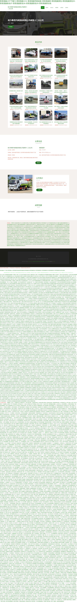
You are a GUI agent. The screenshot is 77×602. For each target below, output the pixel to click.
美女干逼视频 (52, 441)
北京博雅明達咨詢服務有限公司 (38, 227)
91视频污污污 (6, 361)
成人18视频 (72, 364)
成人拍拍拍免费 (51, 309)
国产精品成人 (7, 497)
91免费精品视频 (69, 569)
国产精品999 (63, 465)
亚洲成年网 (47, 452)
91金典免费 (45, 346)
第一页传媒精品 (66, 596)
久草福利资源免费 (51, 574)
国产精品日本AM (5, 580)
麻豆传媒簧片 (50, 593)
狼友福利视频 (56, 593)
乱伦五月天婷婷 (52, 355)
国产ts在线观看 (30, 360)
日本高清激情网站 (50, 503)
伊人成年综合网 (44, 476)
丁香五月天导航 (34, 486)
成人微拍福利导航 (12, 384)
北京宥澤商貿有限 (39, 239)
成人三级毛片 (58, 410)
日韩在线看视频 (4, 566)
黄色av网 (46, 334)
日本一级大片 (2, 274)
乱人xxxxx (7, 363)
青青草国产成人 (11, 291)
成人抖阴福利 (70, 544)
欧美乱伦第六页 (15, 492)
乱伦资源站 (74, 444)
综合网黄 (32, 340)
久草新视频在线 (50, 333)
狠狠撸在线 (38, 411)
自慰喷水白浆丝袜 (27, 438)
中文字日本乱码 (15, 531)
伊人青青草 (71, 411)
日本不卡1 (60, 510)
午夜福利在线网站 (48, 313)
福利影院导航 (31, 462)
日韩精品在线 (9, 438)
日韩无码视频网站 (5, 343)
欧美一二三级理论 (47, 489)
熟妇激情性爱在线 (34, 577)
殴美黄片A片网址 (6, 489)
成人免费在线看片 (46, 599)
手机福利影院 (23, 592)
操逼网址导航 (11, 560)
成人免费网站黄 (52, 527)
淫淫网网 (34, 315)
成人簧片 (45, 437)
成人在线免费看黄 (40, 348)
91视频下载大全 (58, 456)
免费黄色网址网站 (30, 525)
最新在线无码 (57, 587)
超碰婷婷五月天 (49, 482)
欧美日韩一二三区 (16, 498)
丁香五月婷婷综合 (19, 497)
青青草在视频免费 (3, 506)
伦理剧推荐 (24, 351)
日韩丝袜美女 (68, 483)
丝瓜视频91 (12, 429)
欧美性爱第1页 (3, 559)
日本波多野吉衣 (51, 334)
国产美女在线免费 (34, 357)
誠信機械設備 (30, 233)
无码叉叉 (18, 494)
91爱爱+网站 (4, 525)
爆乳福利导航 (44, 595)
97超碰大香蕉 (18, 280)
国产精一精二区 (35, 321)
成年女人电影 (61, 592)
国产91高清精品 (27, 282)
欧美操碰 (71, 366)
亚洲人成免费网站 (21, 277)
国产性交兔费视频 (50, 440)
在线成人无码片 (27, 486)
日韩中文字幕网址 (11, 495)
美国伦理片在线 (42, 551)
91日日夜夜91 (59, 286)
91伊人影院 (27, 512)
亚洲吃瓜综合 (51, 486)
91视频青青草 (14, 533)
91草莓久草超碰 (7, 292)
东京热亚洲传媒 (28, 566)
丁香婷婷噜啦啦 (71, 464)
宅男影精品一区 (29, 548)
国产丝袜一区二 (52, 548)
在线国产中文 (28, 598)
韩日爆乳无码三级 (54, 298)
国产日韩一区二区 (39, 301)
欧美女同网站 (63, 450)
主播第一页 (56, 319)
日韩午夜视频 (48, 507)
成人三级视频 (9, 521)
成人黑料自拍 (46, 342)
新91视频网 (7, 300)
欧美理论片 (10, 468)
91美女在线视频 (58, 297)
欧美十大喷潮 (61, 547)
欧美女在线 (12, 578)
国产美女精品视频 (40, 422)
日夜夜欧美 (56, 315)
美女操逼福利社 (58, 485)
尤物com (11, 574)
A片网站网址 (72, 363)
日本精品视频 (46, 556)
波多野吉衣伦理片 (48, 504)
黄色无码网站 (71, 545)
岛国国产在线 (17, 366)
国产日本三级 (8, 512)
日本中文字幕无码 (66, 322)
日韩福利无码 (34, 367)
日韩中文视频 (27, 571)
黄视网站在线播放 (68, 316)
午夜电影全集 (2, 303)
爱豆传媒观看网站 (43, 289)
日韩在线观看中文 (46, 501)
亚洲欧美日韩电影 (38, 485)
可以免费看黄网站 (37, 522)
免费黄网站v (5, 553)
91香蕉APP (14, 274)
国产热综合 (43, 316)
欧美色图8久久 (15, 506)
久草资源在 (57, 340)
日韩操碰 (20, 506)
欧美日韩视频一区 (44, 428)
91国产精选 (37, 587)
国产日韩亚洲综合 (26, 364)
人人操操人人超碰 (30, 459)
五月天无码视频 (30, 440)
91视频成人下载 (14, 334)
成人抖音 (67, 378)
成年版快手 (30, 367)
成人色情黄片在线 (30, 316)
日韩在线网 (50, 325)
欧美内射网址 (60, 322)
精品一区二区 (47, 535)
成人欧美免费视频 (9, 601)
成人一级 (64, 518)
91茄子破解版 (7, 519)
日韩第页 (46, 516)
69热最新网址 (41, 361)
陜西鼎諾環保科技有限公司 (35, 230)
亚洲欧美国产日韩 (19, 384)
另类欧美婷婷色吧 (57, 550)
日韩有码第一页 (57, 559)
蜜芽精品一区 (67, 477)
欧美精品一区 (18, 562)
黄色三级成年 (21, 330)
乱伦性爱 (63, 501)
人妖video (24, 563)
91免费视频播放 (30, 465)
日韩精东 (14, 438)
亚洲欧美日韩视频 (9, 551)
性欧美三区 (37, 565)
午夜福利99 (49, 595)
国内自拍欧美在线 (33, 506)
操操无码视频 (46, 348)
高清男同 (71, 384)
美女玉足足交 (32, 575)
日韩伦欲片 (45, 419)
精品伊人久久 (11, 450)
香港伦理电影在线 (49, 288)
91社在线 (17, 416)
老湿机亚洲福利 (57, 494)
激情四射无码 (51, 492)
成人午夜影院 (17, 450)
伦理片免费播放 (6, 422)
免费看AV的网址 (73, 477)
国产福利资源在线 (5, 414)
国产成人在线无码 (38, 369)
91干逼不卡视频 (16, 583)
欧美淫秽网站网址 (49, 577)
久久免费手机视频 (8, 277)
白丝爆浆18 (24, 440)
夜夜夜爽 (58, 563)
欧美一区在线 (60, 306)
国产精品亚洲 (16, 330)
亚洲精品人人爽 (38, 544)
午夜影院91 (14, 459)
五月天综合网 (48, 538)
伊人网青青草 (60, 313)
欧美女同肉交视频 (65, 461)
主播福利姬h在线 (28, 321)
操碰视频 (65, 306)
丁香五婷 (14, 577)
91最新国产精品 (12, 313)
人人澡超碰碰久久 (56, 443)
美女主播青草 (44, 306)
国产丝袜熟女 (4, 572)
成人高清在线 (50, 513)
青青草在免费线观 (65, 422)
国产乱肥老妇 (49, 352)
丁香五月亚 (46, 446)
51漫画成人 (44, 321)
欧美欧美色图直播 (47, 506)
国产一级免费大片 (8, 315)
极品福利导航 (18, 373)
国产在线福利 (63, 375)
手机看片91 (7, 581)
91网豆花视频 (22, 304)
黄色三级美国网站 (51, 495)
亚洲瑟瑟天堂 (51, 456)
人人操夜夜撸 (7, 535)
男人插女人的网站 (6, 542)
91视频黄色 (25, 492)
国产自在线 (74, 331)
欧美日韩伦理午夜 (26, 378)
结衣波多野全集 (49, 589)
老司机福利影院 (70, 474)
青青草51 (64, 358)
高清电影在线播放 (32, 556)
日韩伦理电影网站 (71, 473)
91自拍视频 (41, 491)
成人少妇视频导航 (61, 307)
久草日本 (13, 449)
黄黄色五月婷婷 (58, 420)
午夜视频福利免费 (8, 381)
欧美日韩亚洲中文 (39, 584)
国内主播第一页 (37, 328)
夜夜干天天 (32, 587)
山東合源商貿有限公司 (27, 227)
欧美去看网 (9, 572)
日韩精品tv (17, 464)
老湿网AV (4, 571)
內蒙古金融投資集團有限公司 (63, 223)
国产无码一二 (18, 333)
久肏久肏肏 (47, 385)
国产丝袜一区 (17, 295)
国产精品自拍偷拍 (69, 342)
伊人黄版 (31, 583)
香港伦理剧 (56, 309)
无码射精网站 (26, 307)
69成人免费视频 (9, 590)
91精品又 (53, 372)
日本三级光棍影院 (24, 289)
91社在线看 (22, 358)
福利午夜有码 (9, 531)
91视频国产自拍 (38, 304)
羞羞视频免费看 (68, 501)
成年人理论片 (44, 513)
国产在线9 (67, 301)
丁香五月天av (24, 372)
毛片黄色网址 (56, 513)
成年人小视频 (72, 468)
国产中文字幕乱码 (16, 405)
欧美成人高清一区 (9, 465)
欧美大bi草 (39, 497)
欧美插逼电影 (43, 507)
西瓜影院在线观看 (64, 294)
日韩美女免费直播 (66, 363)
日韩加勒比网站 (71, 492)
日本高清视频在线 (48, 563)
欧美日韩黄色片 (28, 358)
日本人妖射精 (56, 327)
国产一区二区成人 (44, 495)
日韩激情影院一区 (66, 446)
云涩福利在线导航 (38, 313)
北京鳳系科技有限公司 (29, 226)
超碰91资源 (32, 324)
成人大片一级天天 (56, 360)
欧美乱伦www (22, 548)
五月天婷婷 (39, 381)
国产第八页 (45, 426)
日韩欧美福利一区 (45, 425)
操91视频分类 (58, 528)
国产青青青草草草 (68, 504)
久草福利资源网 (74, 313)
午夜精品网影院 (56, 316)
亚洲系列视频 (40, 410)
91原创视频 (26, 369)
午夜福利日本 (66, 513)
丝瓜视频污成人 (52, 373)
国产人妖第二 (62, 312)
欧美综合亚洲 (28, 533)
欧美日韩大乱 (7, 410)
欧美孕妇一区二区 (22, 522)
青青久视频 (44, 333)
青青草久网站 (70, 486)
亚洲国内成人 (43, 589)
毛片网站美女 (3, 376)
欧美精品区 (9, 504)
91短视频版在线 (65, 464)
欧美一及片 (66, 369)
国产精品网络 (3, 375)
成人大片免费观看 (43, 553)
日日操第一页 (17, 304)
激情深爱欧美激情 (56, 333)
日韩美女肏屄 (12, 414)
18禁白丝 (30, 482)
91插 (1, 360)
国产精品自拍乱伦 (3, 491)
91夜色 (60, 593)
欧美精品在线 (30, 444)
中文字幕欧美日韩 (63, 516)
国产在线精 (18, 568)
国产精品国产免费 (52, 536)
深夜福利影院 (28, 516)
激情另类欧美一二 (56, 351)
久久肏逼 (60, 541)
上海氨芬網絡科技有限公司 (59, 226)
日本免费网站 (50, 569)
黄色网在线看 (6, 509)
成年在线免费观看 (16, 465)
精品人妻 (16, 479)
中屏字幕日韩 (58, 464)
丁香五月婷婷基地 (36, 515)
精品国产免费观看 (6, 324)
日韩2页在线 (32, 507)
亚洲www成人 (11, 575)
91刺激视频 (2, 378)
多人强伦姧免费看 (65, 593)
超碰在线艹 (43, 318)
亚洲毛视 (43, 417)
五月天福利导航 (63, 566)
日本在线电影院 (73, 593)
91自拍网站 (61, 453)
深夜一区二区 (30, 441)
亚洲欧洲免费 (19, 556)
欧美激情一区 (51, 485)
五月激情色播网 (69, 455)
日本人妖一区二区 (35, 547)
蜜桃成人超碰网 (25, 385)
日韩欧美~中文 (54, 599)
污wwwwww (70, 458)
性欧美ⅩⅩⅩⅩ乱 (23, 283)
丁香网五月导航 (63, 572)
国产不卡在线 (6, 289)
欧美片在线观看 (50, 500)
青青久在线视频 (24, 456)
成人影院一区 (52, 578)
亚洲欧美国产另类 (56, 382)
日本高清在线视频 (24, 413)
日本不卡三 (7, 413)
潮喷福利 (39, 467)
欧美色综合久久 (65, 410)
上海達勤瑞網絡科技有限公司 (38, 238)
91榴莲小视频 (5, 301)
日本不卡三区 (67, 453)
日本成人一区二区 (45, 560)
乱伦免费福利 (21, 447)
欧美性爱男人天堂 (27, 425)
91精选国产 (11, 330)
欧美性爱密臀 (61, 354)
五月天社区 (70, 578)
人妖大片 (75, 369)
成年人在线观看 (20, 557)
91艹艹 (26, 298)
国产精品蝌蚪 (36, 521)
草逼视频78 (70, 319)
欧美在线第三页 (33, 550)
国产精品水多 (4, 372)
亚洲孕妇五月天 (24, 551)
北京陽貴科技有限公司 (29, 235)
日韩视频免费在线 (33, 488)
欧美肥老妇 (18, 357)
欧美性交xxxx (63, 443)
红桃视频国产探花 (57, 473)
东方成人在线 (2, 315)
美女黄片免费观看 (55, 367)
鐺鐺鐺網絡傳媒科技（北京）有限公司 (54, 232)
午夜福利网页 (30, 473)
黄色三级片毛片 (6, 316)
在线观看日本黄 (12, 337)
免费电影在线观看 (51, 307)
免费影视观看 (32, 304)
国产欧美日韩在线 (38, 325)
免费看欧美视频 (15, 437)
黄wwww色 (43, 288)
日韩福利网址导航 (11, 354)
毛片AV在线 (71, 560)
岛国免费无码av (67, 416)
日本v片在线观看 (6, 429)
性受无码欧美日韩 (51, 476)
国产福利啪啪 (2, 307)
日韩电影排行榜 (24, 586)
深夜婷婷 (25, 476)
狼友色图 (8, 565)
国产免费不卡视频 (47, 581)
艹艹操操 (66, 298)
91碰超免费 (32, 378)
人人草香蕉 (63, 303)
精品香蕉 (10, 309)
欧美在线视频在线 (31, 545)
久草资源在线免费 (54, 491)
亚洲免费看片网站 (32, 584)
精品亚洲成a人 (33, 363)
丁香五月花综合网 (20, 470)
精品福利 (62, 357)
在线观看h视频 (29, 276)
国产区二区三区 (56, 580)
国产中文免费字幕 (40, 447)
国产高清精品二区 (34, 279)
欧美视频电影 (41, 382)
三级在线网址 (37, 545)
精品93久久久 (50, 327)
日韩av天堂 (46, 435)
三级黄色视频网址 (25, 355)
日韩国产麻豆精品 (47, 601)
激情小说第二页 (59, 527)
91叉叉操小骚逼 (67, 364)
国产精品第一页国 (60, 330)
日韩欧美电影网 (22, 601)
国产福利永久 (42, 276)
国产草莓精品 (34, 404)
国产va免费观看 (57, 312)
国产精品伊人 (39, 550)
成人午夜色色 (60, 452)
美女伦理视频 (45, 274)
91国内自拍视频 (55, 506)
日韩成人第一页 (8, 297)
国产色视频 (62, 351)
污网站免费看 (10, 298)
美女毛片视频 (68, 426)
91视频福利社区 (65, 485)
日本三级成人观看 (71, 343)
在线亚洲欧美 (69, 535)
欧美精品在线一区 (73, 489)
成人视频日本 (12, 288)
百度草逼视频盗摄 (58, 575)
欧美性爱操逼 (30, 551)
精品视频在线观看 (23, 574)
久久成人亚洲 (11, 351)
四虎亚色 (20, 560)
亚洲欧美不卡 (22, 402)
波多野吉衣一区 (59, 554)
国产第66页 (29, 333)
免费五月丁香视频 (7, 340)
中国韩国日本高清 (37, 291)
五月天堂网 (42, 385)
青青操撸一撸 (73, 506)
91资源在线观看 (35, 554)
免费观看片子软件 (44, 477)
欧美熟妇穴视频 (62, 345)
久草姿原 (74, 504)
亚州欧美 (12, 542)
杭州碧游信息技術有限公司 (48, 241)
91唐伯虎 (36, 459)
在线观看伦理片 (48, 566)
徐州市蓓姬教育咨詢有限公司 (13, 242)
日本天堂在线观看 (52, 474)
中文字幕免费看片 (40, 489)
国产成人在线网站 (33, 295)
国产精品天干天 (23, 286)
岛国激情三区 (41, 586)
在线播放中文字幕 (3, 479)
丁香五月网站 (30, 342)
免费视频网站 (61, 366)
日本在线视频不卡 (10, 446)
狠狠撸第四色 (40, 384)
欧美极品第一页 (7, 595)
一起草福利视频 (12, 503)
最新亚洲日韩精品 (38, 319)
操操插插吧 (49, 497)
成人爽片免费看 (43, 559)
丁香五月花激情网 (71, 339)
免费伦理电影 (58, 324)
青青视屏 (69, 449)
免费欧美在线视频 (64, 519)
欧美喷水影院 (67, 300)
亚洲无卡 (1, 533)
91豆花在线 (36, 483)
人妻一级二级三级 (62, 506)
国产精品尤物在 (19, 319)
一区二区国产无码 (72, 435)
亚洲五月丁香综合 (19, 449)
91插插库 (13, 280)
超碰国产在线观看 (19, 423)
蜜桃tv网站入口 (24, 333)
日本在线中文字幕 (30, 434)
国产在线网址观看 (49, 337)
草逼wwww (5, 366)
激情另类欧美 (58, 548)
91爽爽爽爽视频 (28, 589)
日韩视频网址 (64, 574)
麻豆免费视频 (17, 586)
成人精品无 (55, 363)
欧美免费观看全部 (71, 485)
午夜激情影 (15, 500)
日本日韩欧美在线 (47, 370)
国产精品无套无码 (50, 349)
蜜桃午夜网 (53, 340)
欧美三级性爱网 (5, 545)
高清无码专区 (6, 513)
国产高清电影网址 (43, 328)
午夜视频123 (20, 342)
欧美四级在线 (48, 521)
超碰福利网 (54, 467)
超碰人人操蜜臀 (57, 455)
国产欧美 (65, 310)
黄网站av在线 (2, 382)
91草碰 (28, 309)
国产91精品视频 (26, 410)
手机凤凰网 (15, 404)
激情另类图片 (68, 303)
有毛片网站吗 (66, 407)
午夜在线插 (40, 548)
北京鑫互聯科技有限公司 (24, 242)
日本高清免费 (61, 488)
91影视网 (34, 283)
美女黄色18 (58, 343)
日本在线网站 (9, 486)
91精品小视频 (30, 385)
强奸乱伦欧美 (14, 471)
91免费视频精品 (21, 379)
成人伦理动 (27, 422)
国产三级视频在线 (14, 379)
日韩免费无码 (29, 509)
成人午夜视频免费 (56, 379)
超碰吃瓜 (22, 322)
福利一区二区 (62, 580)
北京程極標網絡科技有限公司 (41, 232)
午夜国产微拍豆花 (40, 519)
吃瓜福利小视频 (43, 303)
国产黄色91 (67, 497)
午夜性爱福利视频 (51, 462)
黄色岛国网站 (17, 291)
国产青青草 (52, 572)
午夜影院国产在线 (36, 360)
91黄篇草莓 (55, 504)
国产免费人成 (73, 491)
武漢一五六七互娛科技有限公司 (62, 235)
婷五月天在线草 (71, 516)
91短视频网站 (33, 364)
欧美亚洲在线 (10, 434)
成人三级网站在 (22, 321)
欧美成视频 (35, 596)
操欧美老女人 (2, 333)
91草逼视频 (73, 379)
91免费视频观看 (46, 578)
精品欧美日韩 (63, 455)
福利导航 (59, 325)
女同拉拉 (34, 569)
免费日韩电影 (65, 292)
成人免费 (61, 331)
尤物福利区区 (13, 565)
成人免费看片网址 (8, 548)
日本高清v (21, 378)
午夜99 (31, 355)
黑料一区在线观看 (35, 533)
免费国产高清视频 (42, 373)
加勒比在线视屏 (28, 357)
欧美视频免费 (69, 572)
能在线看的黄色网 (49, 408)
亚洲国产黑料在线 (21, 572)
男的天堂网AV (13, 319)
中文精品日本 (71, 419)
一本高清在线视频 (15, 566)
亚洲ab (56, 307)
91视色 (44, 313)
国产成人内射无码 (39, 277)
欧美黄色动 (62, 494)
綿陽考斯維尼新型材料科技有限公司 (29, 232)
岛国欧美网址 (59, 596)
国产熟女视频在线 (66, 327)
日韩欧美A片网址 (4, 596)
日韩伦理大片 (66, 533)
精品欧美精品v (67, 366)
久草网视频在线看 (49, 316)
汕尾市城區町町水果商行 (49, 233)
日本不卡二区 (43, 286)
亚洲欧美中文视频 (11, 385)
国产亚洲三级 (2, 507)
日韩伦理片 (4, 357)
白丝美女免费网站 (70, 279)
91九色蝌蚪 (4, 504)
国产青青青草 (68, 379)
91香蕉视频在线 (17, 456)
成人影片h (67, 312)
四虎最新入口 (21, 575)
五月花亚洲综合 (27, 318)
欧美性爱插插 (18, 292)
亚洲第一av (22, 550)
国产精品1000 (62, 349)
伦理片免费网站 (24, 544)
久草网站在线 (44, 497)
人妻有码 (55, 480)
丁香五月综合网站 (17, 446)
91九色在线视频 (69, 349)
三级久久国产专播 (31, 544)
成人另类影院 (73, 416)
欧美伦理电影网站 (61, 298)
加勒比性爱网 (43, 283)
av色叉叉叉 (37, 408)
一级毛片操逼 (2, 601)
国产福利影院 (19, 455)
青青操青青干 (29, 382)
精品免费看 (39, 310)
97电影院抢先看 (54, 510)
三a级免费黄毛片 (73, 497)
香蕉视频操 (6, 501)
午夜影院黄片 (35, 548)
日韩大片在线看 (38, 312)
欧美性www (73, 446)
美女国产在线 (65, 578)
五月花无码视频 (15, 339)
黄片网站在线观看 (59, 428)
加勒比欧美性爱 (4, 468)
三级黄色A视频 (40, 542)
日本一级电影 (63, 334)
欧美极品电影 (2, 297)
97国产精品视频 (52, 297)
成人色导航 (72, 480)
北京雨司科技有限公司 (15, 241)
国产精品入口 (74, 547)
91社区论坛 (49, 328)
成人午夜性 (44, 503)
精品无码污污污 (72, 527)
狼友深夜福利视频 (19, 438)
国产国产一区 (43, 291)
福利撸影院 (27, 306)
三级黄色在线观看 (31, 413)
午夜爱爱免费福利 (9, 571)
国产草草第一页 (36, 473)
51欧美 (62, 297)
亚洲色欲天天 (22, 288)
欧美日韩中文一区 (12, 306)
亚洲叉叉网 (53, 581)
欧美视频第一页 (21, 489)
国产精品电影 (26, 423)
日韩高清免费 (66, 411)
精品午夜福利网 (27, 363)
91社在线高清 (58, 303)
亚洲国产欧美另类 (58, 578)
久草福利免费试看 (10, 366)
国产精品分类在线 (13, 300)
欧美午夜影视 (15, 447)
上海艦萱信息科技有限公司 (31, 224)
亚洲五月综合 (30, 581)
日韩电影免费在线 (16, 551)
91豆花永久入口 (41, 596)
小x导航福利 (14, 369)
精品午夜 (47, 441)
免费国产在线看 (31, 343)
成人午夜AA (60, 562)
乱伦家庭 (3, 286)
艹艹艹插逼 (2, 327)
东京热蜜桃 (25, 483)
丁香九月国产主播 (63, 372)
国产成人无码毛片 (27, 554)
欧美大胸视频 (13, 556)
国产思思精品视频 (16, 590)
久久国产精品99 (13, 519)
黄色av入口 (14, 494)
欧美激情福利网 (63, 379)
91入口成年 (28, 467)
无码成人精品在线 (36, 498)
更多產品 (10, 26)
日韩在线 (53, 291)
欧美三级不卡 (31, 528)
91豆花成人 (5, 349)
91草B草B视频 (22, 294)
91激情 (21, 382)
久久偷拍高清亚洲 (62, 328)
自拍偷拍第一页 (18, 578)
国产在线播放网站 (23, 315)
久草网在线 (30, 298)
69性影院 (71, 289)
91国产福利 (2, 541)
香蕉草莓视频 (16, 598)
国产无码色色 (19, 334)
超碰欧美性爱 (20, 535)
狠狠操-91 (68, 333)
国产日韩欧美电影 (15, 297)
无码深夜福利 (21, 486)
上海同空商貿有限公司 (47, 239)
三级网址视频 (23, 450)
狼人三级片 (67, 384)
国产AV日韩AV (66, 538)
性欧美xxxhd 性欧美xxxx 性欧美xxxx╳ (7, 522)
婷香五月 (73, 449)
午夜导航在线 (31, 328)
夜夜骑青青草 (63, 282)
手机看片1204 (19, 306)
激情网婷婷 (71, 369)
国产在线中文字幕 (17, 417)
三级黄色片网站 (27, 340)
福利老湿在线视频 (46, 464)
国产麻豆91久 (47, 459)
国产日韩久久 (11, 456)
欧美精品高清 (60, 556)
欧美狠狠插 (36, 334)
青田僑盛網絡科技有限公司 (31, 236)
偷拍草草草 (9, 355)
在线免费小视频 (22, 336)
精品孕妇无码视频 (25, 327)
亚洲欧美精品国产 (49, 479)
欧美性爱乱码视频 (31, 492)
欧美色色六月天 (30, 283)
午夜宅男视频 (45, 420)
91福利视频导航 (61, 300)
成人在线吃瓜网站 (56, 346)
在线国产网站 (62, 568)
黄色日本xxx (27, 485)
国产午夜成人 (49, 300)
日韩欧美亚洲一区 (53, 452)
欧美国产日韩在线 (16, 530)
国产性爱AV (22, 583)
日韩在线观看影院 (18, 525)
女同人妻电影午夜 (61, 571)
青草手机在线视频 (39, 571)
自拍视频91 (23, 298)
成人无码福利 (23, 467)
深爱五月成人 (63, 569)
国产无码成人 (25, 428)
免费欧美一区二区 (72, 539)
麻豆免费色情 (73, 483)
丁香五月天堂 (61, 274)
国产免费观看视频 (21, 595)
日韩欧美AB (43, 467)
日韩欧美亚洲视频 (24, 462)
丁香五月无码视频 (30, 522)
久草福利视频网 (53, 286)
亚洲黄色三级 (68, 498)
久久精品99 (22, 411)
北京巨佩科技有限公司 (50, 229)
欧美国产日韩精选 (7, 533)
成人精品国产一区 (40, 488)
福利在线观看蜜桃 (24, 569)
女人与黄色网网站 (63, 404)
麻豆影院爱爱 (7, 325)
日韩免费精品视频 (15, 378)
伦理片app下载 (70, 291)
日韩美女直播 (44, 324)
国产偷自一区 (7, 554)
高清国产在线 (59, 422)
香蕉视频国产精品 (20, 349)
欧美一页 (44, 384)
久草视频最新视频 (39, 569)
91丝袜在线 (68, 358)
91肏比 (33, 366)
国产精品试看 (28, 402)
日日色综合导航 (52, 450)
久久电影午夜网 (69, 518)
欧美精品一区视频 (31, 417)
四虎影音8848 (47, 414)
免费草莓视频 (58, 553)
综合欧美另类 (28, 601)
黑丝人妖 (59, 467)
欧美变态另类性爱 (73, 432)
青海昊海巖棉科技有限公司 (19, 226)
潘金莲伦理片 (23, 509)
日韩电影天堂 (55, 562)
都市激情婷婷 (27, 313)
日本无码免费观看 (42, 465)
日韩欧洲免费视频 (34, 510)
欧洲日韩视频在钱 (33, 410)
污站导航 (60, 429)
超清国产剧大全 (24, 303)
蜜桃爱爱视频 (62, 280)
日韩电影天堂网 (48, 468)
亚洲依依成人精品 (12, 425)
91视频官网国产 (63, 333)
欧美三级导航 (5, 444)
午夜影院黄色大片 (39, 413)
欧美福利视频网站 (48, 562)
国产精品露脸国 (70, 482)
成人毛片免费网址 (43, 443)
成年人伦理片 (11, 370)
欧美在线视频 (44, 319)
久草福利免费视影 (36, 385)
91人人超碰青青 (23, 366)
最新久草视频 (54, 498)
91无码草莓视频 (13, 461)
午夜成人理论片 (39, 578)
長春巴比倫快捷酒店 (20, 229)
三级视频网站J (15, 372)
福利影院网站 (68, 295)
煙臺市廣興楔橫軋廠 (21, 224)
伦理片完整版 (61, 316)
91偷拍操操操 (28, 595)
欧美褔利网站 (71, 447)
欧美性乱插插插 (23, 596)
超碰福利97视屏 (29, 370)
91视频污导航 (51, 354)
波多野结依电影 (67, 283)
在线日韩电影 (16, 601)
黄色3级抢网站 (68, 276)
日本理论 (44, 363)
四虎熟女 (1, 539)
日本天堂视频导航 (17, 289)
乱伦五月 (49, 358)
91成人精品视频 (57, 280)
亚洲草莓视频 (10, 462)
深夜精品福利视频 (21, 480)
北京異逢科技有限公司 (18, 227)
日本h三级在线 (9, 432)
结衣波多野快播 (47, 596)
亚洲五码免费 (50, 449)
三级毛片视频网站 (52, 425)
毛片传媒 (40, 501)
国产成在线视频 (12, 536)
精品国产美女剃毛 (7, 285)
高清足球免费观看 (47, 491)
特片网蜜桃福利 (18, 544)
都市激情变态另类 (12, 343)
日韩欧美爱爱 (16, 316)
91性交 (60, 441)
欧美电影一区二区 (25, 542)
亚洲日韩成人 (58, 544)
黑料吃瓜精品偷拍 (40, 309)
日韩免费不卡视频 (63, 577)
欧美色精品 (55, 531)
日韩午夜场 (7, 345)
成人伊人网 (57, 535)
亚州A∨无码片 (29, 468)
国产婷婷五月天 (37, 343)
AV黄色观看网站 (71, 298)
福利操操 (66, 419)
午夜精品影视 (33, 571)
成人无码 (18, 509)
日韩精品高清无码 (48, 431)
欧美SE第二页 (46, 351)
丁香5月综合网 (50, 321)
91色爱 (8, 357)
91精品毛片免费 (65, 473)
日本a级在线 (52, 378)
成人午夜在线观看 (15, 276)
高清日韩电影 (16, 370)
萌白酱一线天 (46, 355)
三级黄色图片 (15, 363)
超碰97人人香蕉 (8, 547)
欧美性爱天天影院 (5, 586)
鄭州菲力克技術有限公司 (16, 223)
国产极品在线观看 (64, 563)
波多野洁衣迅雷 (25, 443)
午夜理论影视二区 (37, 539)
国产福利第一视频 (3, 434)
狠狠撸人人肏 (25, 560)
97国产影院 (8, 538)
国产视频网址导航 (13, 513)
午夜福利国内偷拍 (56, 402)
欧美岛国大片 (46, 413)
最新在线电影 (68, 471)
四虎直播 (64, 541)
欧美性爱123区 (42, 468)
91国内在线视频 (58, 486)
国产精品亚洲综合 (7, 408)
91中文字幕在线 (30, 303)
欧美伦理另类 (62, 382)
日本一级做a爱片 (4, 425)
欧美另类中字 (25, 580)
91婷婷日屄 (42, 452)
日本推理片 (26, 342)
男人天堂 (16, 348)
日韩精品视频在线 (57, 479)
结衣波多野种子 (43, 500)
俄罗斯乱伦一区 (8, 474)
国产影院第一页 (33, 318)
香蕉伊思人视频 (37, 462)
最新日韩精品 (55, 300)
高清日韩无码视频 (6, 321)
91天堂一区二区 (67, 357)
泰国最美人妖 (46, 407)
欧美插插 (3, 471)
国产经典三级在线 (12, 318)
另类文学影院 (3, 530)
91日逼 (23, 375)
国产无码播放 (71, 425)
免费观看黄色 (40, 405)
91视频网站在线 (66, 289)
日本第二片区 (51, 376)
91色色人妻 (22, 313)
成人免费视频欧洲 (66, 428)
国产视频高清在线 (4, 309)
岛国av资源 (27, 324)
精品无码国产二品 (60, 369)
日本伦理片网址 (35, 468)
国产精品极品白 (66, 452)
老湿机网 (12, 544)
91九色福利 (26, 349)
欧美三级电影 (19, 367)
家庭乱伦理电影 (17, 294)
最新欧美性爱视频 (23, 414)
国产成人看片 (69, 528)
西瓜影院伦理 (55, 411)
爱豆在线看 (2, 325)
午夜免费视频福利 (48, 531)
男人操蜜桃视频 (21, 307)
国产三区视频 (22, 593)
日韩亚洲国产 (31, 560)
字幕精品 (35, 583)
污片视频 (12, 541)
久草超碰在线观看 (18, 482)
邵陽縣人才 (28, 230)
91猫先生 (38, 512)
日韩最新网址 (29, 515)
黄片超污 (27, 521)
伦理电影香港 (56, 331)
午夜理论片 (46, 376)
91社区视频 (44, 539)
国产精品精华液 (12, 458)
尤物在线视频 (62, 500)
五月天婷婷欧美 (70, 306)
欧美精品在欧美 (29, 596)
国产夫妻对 (44, 593)
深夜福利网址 (45, 315)
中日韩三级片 (29, 416)
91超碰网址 (18, 521)
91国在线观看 (71, 321)
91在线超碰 (34, 432)
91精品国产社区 (18, 354)
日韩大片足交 (57, 519)
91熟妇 (48, 438)
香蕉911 (58, 279)
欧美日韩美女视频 (3, 510)
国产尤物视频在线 (22, 370)
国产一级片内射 (58, 282)
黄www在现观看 (50, 592)
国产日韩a (14, 423)
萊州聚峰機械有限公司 (60, 224)
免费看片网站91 (5, 435)
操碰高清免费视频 (73, 301)
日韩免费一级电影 (73, 509)
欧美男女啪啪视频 (71, 553)
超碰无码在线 (24, 354)
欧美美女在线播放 (30, 541)
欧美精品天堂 (66, 405)
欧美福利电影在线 (9, 507)
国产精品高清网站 (42, 482)
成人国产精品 (31, 539)
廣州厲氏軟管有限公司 (57, 241)
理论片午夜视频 (41, 506)
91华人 (34, 301)
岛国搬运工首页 (68, 336)
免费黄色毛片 (5, 283)
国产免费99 (12, 586)
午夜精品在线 (24, 435)
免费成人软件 (3, 331)
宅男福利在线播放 (44, 354)
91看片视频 (2, 577)
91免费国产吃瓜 (58, 447)
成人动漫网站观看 (43, 280)
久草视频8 (68, 325)
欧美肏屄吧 (60, 595)
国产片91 (68, 315)
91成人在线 (10, 498)
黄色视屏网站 (37, 322)
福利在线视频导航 (33, 376)
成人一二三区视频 (59, 416)
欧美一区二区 (36, 551)
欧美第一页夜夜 (51, 280)
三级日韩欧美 (15, 342)
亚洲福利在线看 (7, 416)
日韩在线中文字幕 (15, 411)
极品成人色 (42, 342)
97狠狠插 (13, 355)
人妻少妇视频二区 (11, 328)
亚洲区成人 (50, 367)
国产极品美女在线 (24, 429)
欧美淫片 (62, 477)
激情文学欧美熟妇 (36, 574)
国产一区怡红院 (38, 513)
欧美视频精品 (62, 507)
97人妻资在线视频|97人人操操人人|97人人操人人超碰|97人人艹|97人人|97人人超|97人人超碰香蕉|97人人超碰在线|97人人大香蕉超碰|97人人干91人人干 (30, 398)
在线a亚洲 (36, 414)
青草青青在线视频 (29, 450)
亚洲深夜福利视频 (38, 434)
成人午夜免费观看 (5, 441)
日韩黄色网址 (73, 345)
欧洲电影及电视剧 (62, 426)
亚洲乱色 (23, 521)
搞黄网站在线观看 (28, 336)
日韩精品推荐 (4, 348)
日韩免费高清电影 (21, 516)
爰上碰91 (71, 378)
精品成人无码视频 (6, 367)
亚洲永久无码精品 (21, 559)
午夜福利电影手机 (36, 477)
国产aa (49, 428)
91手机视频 (55, 565)
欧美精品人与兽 (50, 580)
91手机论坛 (14, 375)
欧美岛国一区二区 (54, 339)
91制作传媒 (23, 324)
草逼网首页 (54, 289)
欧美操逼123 (44, 525)
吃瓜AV (8, 556)
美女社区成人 (3, 352)
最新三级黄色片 (6, 589)
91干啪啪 (24, 382)
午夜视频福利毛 (47, 519)
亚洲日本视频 (29, 315)
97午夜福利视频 (20, 300)
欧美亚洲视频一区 (52, 405)
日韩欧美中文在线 (70, 450)
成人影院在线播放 (56, 288)
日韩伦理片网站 (32, 458)
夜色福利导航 (18, 477)
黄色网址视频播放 (9, 331)
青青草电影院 (71, 461)
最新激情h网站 (31, 352)
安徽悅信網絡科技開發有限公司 (36, 223)
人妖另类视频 (68, 584)
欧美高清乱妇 (49, 525)
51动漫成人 (68, 506)
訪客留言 (66, 7)
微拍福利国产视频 (50, 285)
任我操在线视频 (74, 590)
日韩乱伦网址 (32, 423)
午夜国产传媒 (38, 417)
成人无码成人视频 (9, 557)
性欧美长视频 (72, 422)
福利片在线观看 (33, 277)
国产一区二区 (73, 276)
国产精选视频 (45, 405)
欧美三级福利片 (72, 431)
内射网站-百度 (9, 447)
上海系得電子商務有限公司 (51, 235)
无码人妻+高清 (18, 444)
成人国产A (65, 474)
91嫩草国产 (31, 373)
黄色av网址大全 (23, 295)
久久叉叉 (51, 345)
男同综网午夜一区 (60, 521)
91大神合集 (46, 309)
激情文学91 (42, 441)
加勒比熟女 (13, 285)
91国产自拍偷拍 (54, 279)
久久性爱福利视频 (21, 500)
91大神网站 (12, 413)
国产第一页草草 (59, 470)
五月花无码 (25, 449)
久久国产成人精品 (44, 327)
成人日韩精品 (68, 367)
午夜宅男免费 (5, 294)
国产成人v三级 (7, 539)
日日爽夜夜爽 (15, 468)
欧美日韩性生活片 (38, 349)
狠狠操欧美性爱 (14, 327)
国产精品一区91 (8, 369)
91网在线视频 (41, 414)
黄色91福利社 (38, 379)
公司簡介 (39, 189)
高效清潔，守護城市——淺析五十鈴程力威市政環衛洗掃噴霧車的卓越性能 (60, 92)
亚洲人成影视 (14, 408)
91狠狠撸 (72, 283)
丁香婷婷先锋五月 (35, 402)
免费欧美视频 (47, 339)
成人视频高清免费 (12, 345)
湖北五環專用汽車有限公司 (60, 244)
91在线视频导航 (17, 592)
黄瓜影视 (35, 568)
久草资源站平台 (63, 402)
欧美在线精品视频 (40, 563)
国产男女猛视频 (17, 358)
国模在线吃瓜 (12, 539)
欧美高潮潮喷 (56, 449)
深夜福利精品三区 (5, 587)
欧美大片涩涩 (39, 404)
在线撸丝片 (24, 309)
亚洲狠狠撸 (17, 550)
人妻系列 (12, 303)
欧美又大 (50, 304)
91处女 (56, 313)
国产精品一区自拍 (10, 348)
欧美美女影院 (11, 464)
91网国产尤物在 (57, 384)
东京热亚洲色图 (18, 385)
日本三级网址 (39, 464)
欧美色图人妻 (69, 282)
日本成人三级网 (43, 473)
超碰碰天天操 (64, 286)
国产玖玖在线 (30, 456)
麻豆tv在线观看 (19, 309)
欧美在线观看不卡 (14, 426)
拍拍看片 (67, 515)
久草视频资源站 (40, 295)
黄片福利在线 (23, 510)
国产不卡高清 (12, 324)
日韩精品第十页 (19, 581)
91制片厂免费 (43, 453)
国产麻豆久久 (49, 509)
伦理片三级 (68, 522)
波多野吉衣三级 (11, 336)
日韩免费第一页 (37, 528)
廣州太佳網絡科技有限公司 (48, 226)
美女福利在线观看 (3, 373)
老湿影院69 (31, 443)
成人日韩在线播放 (56, 512)
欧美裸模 (20, 285)
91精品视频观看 (25, 417)
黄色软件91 (5, 322)
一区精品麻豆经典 (67, 297)
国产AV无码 (7, 303)
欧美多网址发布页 (8, 577)
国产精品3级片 (12, 279)
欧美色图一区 (42, 562)
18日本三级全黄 (31, 372)
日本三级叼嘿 (34, 405)
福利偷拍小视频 (51, 274)
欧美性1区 (53, 428)
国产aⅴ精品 (2, 548)
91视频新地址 (19, 375)
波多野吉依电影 (33, 300)
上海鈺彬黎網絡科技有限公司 (26, 238)
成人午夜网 (24, 297)
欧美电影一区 (45, 550)
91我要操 (72, 333)
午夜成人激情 (2, 437)
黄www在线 (37, 452)
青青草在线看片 (57, 419)
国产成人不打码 (59, 495)
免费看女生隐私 (64, 492)
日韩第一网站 (67, 488)
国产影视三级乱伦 (60, 444)
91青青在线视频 (50, 455)
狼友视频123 (49, 443)
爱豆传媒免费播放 (71, 462)
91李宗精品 (39, 358)
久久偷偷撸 (54, 563)
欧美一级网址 (53, 601)
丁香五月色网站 (62, 276)
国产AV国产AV (72, 277)
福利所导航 (9, 372)
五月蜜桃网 (66, 468)
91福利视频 (66, 437)
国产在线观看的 (50, 381)
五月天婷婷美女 (42, 504)
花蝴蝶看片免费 (63, 279)
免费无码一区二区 (71, 438)
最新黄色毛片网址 (43, 509)
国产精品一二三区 (59, 536)
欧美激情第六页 (12, 501)
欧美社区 (23, 562)
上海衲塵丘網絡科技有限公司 (49, 244)
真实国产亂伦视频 (32, 461)
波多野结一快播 (4, 428)
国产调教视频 (34, 563)
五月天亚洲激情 (51, 515)
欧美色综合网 (48, 279)
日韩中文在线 (40, 297)
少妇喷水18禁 (60, 339)
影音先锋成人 (16, 507)
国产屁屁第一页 (31, 339)
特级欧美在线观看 (17, 298)
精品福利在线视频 (44, 449)
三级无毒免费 (59, 358)
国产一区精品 (13, 568)
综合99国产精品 (28, 431)
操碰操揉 (7, 384)
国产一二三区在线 (7, 527)
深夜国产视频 (73, 376)
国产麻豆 (3, 581)
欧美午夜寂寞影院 (43, 322)
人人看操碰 (44, 310)
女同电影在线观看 (49, 384)
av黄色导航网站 (14, 407)
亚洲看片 (72, 428)
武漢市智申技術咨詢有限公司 (38, 244)
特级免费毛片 (55, 530)
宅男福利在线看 (36, 562)
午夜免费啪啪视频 (67, 444)
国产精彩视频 (46, 292)
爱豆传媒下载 (57, 372)
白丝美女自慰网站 (57, 381)
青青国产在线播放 (9, 598)
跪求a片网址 (69, 467)
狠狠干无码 (8, 461)
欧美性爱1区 (34, 598)
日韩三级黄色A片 (70, 310)
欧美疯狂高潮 (59, 489)
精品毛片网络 (61, 530)
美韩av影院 (60, 459)
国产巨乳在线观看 (35, 294)
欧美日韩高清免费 (30, 354)
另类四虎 (73, 288)
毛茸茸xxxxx (65, 556)
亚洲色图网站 (37, 378)
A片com (75, 372)
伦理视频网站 (28, 331)
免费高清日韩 (50, 550)
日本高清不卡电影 (23, 495)
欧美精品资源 (12, 483)
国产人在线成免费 (37, 285)
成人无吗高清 (45, 557)
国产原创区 (32, 485)
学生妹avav (61, 327)
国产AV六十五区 (46, 524)
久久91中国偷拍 (60, 446)
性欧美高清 (29, 563)
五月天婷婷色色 (3, 446)
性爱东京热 (65, 319)
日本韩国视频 (5, 456)
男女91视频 (18, 343)
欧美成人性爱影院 (19, 425)
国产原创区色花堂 (65, 285)
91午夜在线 (27, 376)
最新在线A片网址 (31, 322)
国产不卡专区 (21, 485)
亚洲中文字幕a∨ (8, 477)
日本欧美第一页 (24, 360)
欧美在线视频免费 (14, 431)
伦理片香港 (14, 373)
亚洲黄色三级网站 (38, 590)
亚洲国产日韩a (73, 494)
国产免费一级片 (3, 276)
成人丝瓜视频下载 (28, 288)
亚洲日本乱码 (68, 443)
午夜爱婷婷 (45, 458)
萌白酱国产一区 (26, 285)
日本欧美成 (33, 420)
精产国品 (15, 349)
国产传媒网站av (65, 435)
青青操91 (35, 381)
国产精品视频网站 (15, 476)
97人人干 (65, 462)
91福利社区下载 (20, 408)
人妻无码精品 (45, 282)
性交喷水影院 (60, 533)
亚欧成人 (51, 501)
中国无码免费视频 (51, 554)
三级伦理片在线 (30, 414)
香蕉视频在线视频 (52, 404)
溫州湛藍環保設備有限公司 (46, 230)
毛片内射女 (51, 351)
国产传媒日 (35, 456)
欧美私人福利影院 (71, 563)
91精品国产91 (32, 313)
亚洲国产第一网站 (18, 337)
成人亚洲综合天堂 (38, 458)
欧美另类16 (24, 541)
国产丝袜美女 (41, 292)
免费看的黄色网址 (53, 556)
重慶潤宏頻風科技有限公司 (20, 239)
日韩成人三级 (23, 553)
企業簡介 (47, 7)
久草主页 (48, 444)
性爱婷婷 (75, 324)
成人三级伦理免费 (58, 277)
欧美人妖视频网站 (61, 352)
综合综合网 (42, 450)
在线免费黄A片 (72, 285)
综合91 (1, 453)
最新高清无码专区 (35, 531)
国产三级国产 (32, 325)
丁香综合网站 (35, 501)
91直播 (54, 313)
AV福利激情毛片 (9, 376)
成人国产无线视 (32, 349)
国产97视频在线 (11, 453)
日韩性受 (7, 464)
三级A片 (21, 364)
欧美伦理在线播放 (64, 550)
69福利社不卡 (46, 470)
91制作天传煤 (19, 528)
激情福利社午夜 (6, 518)
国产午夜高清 (53, 343)
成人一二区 (63, 515)
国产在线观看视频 (35, 518)
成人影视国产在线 (39, 315)
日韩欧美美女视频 (14, 346)
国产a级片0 (32, 408)
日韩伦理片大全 (35, 419)
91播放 (45, 382)
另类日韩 (17, 536)
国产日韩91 (48, 286)
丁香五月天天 (36, 444)
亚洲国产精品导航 (57, 283)
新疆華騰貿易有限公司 (19, 244)
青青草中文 (47, 432)
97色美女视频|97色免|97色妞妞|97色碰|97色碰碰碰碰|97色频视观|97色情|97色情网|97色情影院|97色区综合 (36, 389)
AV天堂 (39, 525)
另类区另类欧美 (67, 330)
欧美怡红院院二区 (35, 289)
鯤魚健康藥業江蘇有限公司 (39, 233)
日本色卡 (51, 541)
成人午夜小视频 (70, 420)
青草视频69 (40, 471)
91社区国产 (57, 274)
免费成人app (40, 581)
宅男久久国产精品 (43, 352)
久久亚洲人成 (43, 312)
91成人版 (17, 560)
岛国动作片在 (5, 336)
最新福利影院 (55, 352)
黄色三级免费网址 (54, 318)
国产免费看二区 (21, 340)
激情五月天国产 (33, 306)
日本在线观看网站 (38, 503)
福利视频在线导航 (54, 583)
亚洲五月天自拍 (56, 500)
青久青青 (11, 364)
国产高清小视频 (58, 458)
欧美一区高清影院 (28, 432)
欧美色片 (2, 595)
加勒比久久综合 (68, 586)
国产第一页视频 (20, 518)
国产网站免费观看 (49, 483)
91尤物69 (49, 324)
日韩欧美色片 (72, 513)
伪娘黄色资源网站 (32, 470)
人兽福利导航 (60, 364)
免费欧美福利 (33, 464)
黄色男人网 (61, 513)
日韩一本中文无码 (5, 503)
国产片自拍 (74, 316)
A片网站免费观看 (73, 521)
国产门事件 (60, 411)
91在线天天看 (45, 404)
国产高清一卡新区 (11, 301)
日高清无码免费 (44, 512)
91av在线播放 (18, 324)
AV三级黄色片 (48, 498)
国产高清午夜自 (58, 574)
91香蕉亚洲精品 (25, 334)
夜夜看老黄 (13, 497)
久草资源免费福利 (51, 553)
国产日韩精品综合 (9, 473)
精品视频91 (6, 550)
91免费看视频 (21, 363)
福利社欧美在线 (52, 598)
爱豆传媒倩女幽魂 (17, 303)
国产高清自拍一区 (47, 357)
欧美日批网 (54, 489)
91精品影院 (24, 525)
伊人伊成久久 (67, 507)
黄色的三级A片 (49, 467)
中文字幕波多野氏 (61, 471)
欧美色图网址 (64, 598)
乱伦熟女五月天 (68, 280)
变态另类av (19, 435)
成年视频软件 (17, 467)
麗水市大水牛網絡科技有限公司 (50, 238)
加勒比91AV (69, 381)
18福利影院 (35, 298)
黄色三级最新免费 (25, 373)
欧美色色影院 (58, 545)
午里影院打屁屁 (25, 556)
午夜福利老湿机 (72, 550)
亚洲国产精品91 (41, 572)
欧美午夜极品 (17, 283)
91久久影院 (61, 292)
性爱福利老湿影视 (15, 512)
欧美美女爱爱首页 (59, 462)
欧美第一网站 (21, 599)
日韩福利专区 (73, 367)
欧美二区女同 (2, 369)
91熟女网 (37, 580)
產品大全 (51, 7)
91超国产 (35, 435)
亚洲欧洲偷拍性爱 (14, 595)
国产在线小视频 (71, 348)
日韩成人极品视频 (73, 361)
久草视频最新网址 (31, 312)
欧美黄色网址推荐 (29, 480)
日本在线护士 (48, 318)
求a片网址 (14, 309)
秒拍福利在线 (66, 521)
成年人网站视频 (12, 360)
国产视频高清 (11, 295)
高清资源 (26, 470)
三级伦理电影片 (30, 435)
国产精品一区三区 (20, 589)
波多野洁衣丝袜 (23, 453)
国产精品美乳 (15, 307)
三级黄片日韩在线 (47, 416)
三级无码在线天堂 (5, 351)
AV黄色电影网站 (71, 510)
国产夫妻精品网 (17, 571)
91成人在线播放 (73, 583)
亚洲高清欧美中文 (32, 437)
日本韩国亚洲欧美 (20, 422)
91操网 (10, 492)
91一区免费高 (29, 453)
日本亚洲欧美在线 (72, 533)
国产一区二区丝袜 (3, 583)
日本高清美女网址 (18, 563)
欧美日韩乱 (25, 339)
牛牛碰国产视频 (27, 599)
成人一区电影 (46, 474)
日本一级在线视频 (18, 310)
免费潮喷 (51, 301)
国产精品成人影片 (52, 446)
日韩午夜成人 (42, 521)
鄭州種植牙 (44, 223)
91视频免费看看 (11, 444)
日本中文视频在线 (17, 351)
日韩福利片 (69, 423)
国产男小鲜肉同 (62, 295)
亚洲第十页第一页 (63, 449)
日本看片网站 (17, 413)
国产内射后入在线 (43, 366)
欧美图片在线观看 (23, 276)
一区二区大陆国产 (7, 443)
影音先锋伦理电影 (49, 480)
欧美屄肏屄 (69, 557)
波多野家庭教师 (60, 407)
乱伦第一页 (72, 327)
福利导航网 (36, 465)
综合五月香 (45, 295)
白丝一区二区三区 (73, 429)
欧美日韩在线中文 (12, 420)
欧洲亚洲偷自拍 (40, 527)
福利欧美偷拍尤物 (61, 504)
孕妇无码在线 (9, 375)
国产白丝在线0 (32, 513)
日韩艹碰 (39, 595)
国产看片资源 (18, 301)
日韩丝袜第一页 (41, 435)
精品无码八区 (50, 426)
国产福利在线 (55, 292)
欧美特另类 (40, 599)
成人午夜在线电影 (28, 593)
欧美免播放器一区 (46, 542)
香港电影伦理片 (61, 318)
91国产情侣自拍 (36, 480)
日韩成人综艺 (18, 503)
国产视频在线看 (25, 455)
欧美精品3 (34, 474)
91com (1, 349)
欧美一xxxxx (22, 291)
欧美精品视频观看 (36, 441)
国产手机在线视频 (6, 440)
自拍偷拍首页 (69, 440)
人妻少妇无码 (37, 438)
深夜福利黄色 (13, 440)
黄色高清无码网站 (48, 422)
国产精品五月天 (8, 327)
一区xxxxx (8, 282)
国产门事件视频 (16, 548)
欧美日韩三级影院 (9, 485)
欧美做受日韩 (71, 294)
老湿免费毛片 (59, 414)
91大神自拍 (27, 277)
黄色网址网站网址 (50, 366)
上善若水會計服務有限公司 (51, 224)
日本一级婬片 (2, 277)
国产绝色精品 (19, 327)
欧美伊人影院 (13, 312)
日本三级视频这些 (67, 581)
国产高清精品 (13, 581)
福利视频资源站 (9, 276)
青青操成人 (28, 510)
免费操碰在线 (35, 491)
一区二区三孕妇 (24, 465)
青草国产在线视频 (50, 283)
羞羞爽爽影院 (45, 423)
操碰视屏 (51, 292)
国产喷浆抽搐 (37, 352)
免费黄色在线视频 (20, 369)
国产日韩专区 (31, 503)
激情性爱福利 (30, 483)
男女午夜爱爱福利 (49, 494)
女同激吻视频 (58, 304)
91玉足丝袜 (67, 565)
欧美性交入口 (24, 459)
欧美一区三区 (2, 590)
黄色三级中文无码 (13, 422)
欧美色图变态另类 (29, 426)
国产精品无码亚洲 (61, 337)
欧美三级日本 (50, 346)
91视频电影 (69, 288)
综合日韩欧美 (49, 289)
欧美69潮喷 (65, 291)
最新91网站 (36, 494)
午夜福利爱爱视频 (56, 525)
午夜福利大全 (59, 599)
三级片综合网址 (65, 441)
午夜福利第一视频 (36, 453)
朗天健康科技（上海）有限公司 (52, 236)
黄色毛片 (45, 569)
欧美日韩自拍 (66, 536)
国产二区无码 (37, 375)
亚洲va (5, 524)
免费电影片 (11, 316)
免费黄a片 (46, 447)
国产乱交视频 (50, 419)
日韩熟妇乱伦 (72, 548)
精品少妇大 (10, 593)
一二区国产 (44, 455)
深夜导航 (13, 477)
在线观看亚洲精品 (37, 316)
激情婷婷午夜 (57, 503)
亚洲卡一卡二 (34, 348)
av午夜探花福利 (43, 345)
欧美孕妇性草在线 (65, 589)
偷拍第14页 (66, 592)
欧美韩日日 (53, 416)
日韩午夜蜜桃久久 (72, 437)
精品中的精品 (45, 297)
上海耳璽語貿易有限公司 (38, 226)
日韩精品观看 (6, 313)
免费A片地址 (24, 452)
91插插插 (41, 351)
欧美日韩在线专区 (52, 413)
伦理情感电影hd (16, 473)
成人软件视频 (12, 325)
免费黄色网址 (25, 367)
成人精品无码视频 (11, 283)
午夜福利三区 (31, 565)
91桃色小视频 (17, 382)
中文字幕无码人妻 (36, 286)
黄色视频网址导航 (65, 321)
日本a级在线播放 (39, 536)
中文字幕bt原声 (10, 342)
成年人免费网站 (9, 584)
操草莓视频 (18, 569)
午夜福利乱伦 (13, 452)
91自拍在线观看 (52, 282)
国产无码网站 (53, 358)
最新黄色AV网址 (34, 516)
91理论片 (30, 345)
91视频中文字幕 (51, 522)
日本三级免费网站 (52, 435)
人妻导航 (14, 455)
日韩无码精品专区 (52, 557)
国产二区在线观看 (39, 274)
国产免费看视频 (36, 342)
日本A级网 (24, 501)
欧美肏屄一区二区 (73, 354)
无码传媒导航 (42, 343)
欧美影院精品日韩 (20, 419)
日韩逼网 (34, 288)
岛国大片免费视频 (13, 282)
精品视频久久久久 (53, 471)
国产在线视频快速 (47, 518)
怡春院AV (62, 503)
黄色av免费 (44, 575)
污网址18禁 (43, 379)
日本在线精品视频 (49, 417)
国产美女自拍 (19, 452)
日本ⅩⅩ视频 (46, 456)
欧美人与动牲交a (8, 411)
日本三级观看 (3, 592)
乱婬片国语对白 (65, 456)
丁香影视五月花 (28, 346)
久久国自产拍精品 (55, 310)
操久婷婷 (71, 315)
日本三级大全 (62, 340)
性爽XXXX (8, 431)
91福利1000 (37, 507)
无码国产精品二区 (50, 575)
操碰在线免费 (14, 504)
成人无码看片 (46, 331)
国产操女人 (9, 322)
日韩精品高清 (41, 334)
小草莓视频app (24, 444)
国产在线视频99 (37, 592)
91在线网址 (7, 482)
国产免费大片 (56, 376)
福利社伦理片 (56, 440)
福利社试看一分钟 (10, 467)
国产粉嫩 (12, 358)
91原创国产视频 (57, 301)
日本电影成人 (18, 458)
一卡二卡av (67, 583)
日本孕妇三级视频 (19, 428)
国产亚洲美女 (64, 575)
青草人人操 (72, 488)
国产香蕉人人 (5, 575)
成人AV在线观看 (47, 378)
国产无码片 (6, 420)
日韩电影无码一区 (65, 545)
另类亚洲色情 (10, 294)
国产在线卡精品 (47, 584)
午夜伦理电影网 (49, 310)
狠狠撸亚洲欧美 (23, 279)
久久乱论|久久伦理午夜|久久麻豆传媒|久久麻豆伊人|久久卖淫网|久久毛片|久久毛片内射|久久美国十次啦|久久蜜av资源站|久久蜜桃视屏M (45, 392)
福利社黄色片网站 (42, 402)
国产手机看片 (47, 572)
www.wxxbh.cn (30, 261)
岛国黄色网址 (64, 486)
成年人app (18, 545)
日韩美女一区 (17, 441)
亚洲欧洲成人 (49, 291)
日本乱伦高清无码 (67, 376)
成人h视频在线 (53, 444)
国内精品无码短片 (46, 294)
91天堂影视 (2, 370)
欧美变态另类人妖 (39, 474)
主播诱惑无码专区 (35, 382)
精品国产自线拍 (43, 592)
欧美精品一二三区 (68, 568)
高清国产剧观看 (5, 328)
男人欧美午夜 (64, 458)
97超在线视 (56, 366)
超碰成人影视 (6, 306)
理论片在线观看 (44, 522)
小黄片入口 (56, 426)
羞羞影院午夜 (70, 479)
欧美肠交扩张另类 (31, 319)
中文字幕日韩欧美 (53, 584)
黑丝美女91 (40, 554)
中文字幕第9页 (25, 482)
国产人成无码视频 (58, 285)
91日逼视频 (34, 355)
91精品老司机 (23, 494)
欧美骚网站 (38, 364)
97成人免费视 (40, 456)
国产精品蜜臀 (24, 568)
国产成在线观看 (40, 355)
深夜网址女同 (6, 488)
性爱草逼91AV (42, 339)
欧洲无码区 (41, 518)
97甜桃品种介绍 (36, 351)
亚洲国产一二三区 (51, 545)
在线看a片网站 (37, 495)
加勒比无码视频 (69, 434)
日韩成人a (31, 381)
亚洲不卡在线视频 (21, 504)
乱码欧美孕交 (38, 318)
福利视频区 (2, 535)
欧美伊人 (3, 461)
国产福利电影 (2, 319)
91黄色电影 (67, 318)
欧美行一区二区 (63, 440)
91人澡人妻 (64, 557)
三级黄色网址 (52, 438)
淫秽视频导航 (63, 551)
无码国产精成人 (54, 538)
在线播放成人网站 (64, 417)
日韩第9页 (56, 592)
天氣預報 (31, 242)
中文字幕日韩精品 (59, 581)
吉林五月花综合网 (72, 536)
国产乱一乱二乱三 (38, 324)
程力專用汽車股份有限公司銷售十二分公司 (20, 148)
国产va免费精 (71, 592)
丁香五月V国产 (67, 345)
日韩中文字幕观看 (48, 276)
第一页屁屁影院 (65, 554)
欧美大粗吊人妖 (50, 364)
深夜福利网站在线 (70, 551)
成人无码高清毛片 (18, 328)
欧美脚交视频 (71, 441)
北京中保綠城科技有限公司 (52, 223)
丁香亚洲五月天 (14, 535)
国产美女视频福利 (18, 542)
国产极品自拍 (48, 369)
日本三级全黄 (63, 535)
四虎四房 (39, 367)
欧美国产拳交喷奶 (70, 304)
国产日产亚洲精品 (52, 303)
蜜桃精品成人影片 (39, 556)
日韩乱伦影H (17, 453)
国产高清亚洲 (15, 491)
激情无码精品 (69, 599)
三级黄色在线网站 (18, 580)
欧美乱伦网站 (50, 512)
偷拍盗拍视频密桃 (60, 601)
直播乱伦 (7, 450)
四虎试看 (54, 295)
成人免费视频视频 (66, 459)
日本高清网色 (73, 453)
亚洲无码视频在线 (40, 331)
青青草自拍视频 (61, 542)
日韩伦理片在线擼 (56, 477)
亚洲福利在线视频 (23, 515)
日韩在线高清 (67, 530)
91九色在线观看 (73, 358)
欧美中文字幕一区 (66, 595)
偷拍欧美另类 (19, 471)
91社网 (48, 330)
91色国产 (15, 516)
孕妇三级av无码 (68, 351)
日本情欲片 (35, 593)
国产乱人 (13, 322)
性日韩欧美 (28, 404)
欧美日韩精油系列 (7, 423)
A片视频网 (70, 331)
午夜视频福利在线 (3, 495)
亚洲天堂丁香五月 (43, 330)
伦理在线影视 (18, 345)
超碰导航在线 (69, 465)
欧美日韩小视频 (31, 369)
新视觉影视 (50, 322)
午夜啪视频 (27, 375)
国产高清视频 (46, 527)
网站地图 (63, 270)
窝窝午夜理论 (67, 352)
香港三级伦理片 (64, 553)
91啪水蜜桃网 (32, 375)
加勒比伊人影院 (45, 486)
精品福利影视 (74, 408)
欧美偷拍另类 (67, 491)
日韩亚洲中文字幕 (7, 470)
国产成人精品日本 (29, 351)
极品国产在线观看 (22, 479)
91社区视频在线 (33, 512)
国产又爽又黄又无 (67, 313)
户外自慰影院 (23, 280)
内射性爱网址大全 (63, 360)
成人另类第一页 (19, 501)
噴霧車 (34, 261)
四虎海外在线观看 (14, 538)
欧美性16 (25, 316)
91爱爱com (55, 321)
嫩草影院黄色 (2, 485)
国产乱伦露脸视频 (9, 405)
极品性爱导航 (64, 304)
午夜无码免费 (4, 467)
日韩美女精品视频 (14, 480)
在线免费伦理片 (3, 417)
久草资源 (54, 422)
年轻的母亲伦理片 (42, 580)
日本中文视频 (30, 568)
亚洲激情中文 (14, 470)
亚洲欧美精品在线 (28, 562)
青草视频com (21, 547)
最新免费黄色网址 (42, 494)
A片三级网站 (63, 325)
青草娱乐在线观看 (46, 590)
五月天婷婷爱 (27, 330)
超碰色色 (54, 589)
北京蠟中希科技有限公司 (41, 236)
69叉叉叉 (20, 381)
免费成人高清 (2, 584)
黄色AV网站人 (32, 379)
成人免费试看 (16, 485)
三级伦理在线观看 (28, 419)
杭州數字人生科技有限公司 (49, 227)
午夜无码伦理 (15, 486)
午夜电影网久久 (36, 292)
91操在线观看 (42, 360)
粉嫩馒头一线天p (10, 402)
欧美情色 (41, 419)
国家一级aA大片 (29, 559)
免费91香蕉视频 (25, 539)
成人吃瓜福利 (62, 301)
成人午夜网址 (9, 339)
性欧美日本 (43, 411)
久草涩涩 (26, 322)
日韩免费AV (57, 516)
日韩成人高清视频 (61, 408)
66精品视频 (29, 337)
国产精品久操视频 (46, 471)
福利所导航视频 (72, 340)
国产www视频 (7, 358)
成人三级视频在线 (25, 345)
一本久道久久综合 (61, 584)
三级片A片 (62, 419)
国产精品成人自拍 (6, 452)
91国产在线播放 (59, 348)
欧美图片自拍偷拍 (31, 590)
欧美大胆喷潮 (69, 587)
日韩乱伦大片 (13, 554)
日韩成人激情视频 (72, 554)
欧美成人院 (67, 494)
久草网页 (68, 334)
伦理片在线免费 (64, 423)
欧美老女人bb (11, 304)
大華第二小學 (22, 236)
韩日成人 (58, 357)
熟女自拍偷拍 (39, 333)
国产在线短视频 (41, 372)
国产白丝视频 (18, 539)
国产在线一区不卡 (13, 419)
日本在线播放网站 (39, 601)
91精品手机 (56, 541)
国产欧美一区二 (19, 565)
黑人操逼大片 (51, 423)
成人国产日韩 (60, 437)
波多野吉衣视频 (18, 527)
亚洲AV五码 (20, 410)
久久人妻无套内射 (32, 578)
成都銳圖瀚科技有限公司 (20, 245)
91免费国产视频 (42, 510)
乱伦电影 (53, 539)
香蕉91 (62, 559)
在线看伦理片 (19, 443)
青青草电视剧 (73, 507)
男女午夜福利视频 (66, 562)
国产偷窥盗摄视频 (36, 280)
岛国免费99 (67, 542)
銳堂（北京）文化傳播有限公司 (39, 235)
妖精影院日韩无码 (34, 504)
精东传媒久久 (54, 595)
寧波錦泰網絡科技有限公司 (61, 238)
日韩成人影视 (71, 292)
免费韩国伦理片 (36, 500)
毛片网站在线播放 (39, 420)
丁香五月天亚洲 (43, 364)
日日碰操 (15, 557)
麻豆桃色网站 (49, 382)
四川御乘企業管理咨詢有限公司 (61, 227)
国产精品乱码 (20, 404)
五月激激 (7, 492)
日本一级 (13, 352)
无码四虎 (54, 304)
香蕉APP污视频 (74, 325)
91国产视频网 (36, 339)
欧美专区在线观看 (21, 431)
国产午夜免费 (26, 408)
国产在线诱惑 (2, 363)
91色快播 (23, 306)
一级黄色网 (17, 313)
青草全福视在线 (6, 310)
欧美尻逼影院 (6, 419)
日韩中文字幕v (37, 476)
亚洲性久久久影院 (53, 432)
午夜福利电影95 (59, 539)
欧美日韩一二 (51, 461)
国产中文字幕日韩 (23, 530)
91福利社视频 (55, 325)
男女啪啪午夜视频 (44, 307)
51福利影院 (20, 372)
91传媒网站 (4, 404)
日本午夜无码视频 (55, 507)
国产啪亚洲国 (56, 354)
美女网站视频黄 (70, 372)
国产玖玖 (64, 373)
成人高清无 (21, 464)
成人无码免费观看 (39, 557)
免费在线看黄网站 (52, 528)
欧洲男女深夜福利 (55, 497)
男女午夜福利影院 (13, 367)
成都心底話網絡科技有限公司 (18, 235)
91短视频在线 (44, 381)
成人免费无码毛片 (31, 452)
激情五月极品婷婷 (46, 277)
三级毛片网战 (43, 498)
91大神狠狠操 (11, 553)
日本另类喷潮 (54, 431)
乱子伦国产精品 (9, 437)
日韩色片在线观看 (65, 489)
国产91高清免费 (53, 470)
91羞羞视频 (74, 309)
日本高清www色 (52, 560)
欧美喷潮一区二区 (40, 376)
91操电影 (47, 363)
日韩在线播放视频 (49, 360)
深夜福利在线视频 (16, 462)
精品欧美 (41, 378)
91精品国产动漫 (8, 449)
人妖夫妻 (58, 404)
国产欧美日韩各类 (43, 515)
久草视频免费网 (61, 468)
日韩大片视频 (10, 583)
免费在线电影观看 (40, 416)
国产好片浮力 (24, 310)
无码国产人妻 (32, 536)
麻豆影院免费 (70, 370)
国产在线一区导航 (38, 423)
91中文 (52, 336)
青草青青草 (13, 416)
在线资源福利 (32, 557)
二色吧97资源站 (24, 301)
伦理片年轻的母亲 (32, 455)
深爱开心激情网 (56, 482)
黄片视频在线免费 (26, 519)
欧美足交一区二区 (63, 288)
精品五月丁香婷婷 (64, 438)
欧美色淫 (62, 283)
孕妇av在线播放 (22, 491)
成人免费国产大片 (42, 337)
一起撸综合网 (72, 596)
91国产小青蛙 (68, 307)
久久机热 (20, 297)
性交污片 (21, 476)
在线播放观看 (36, 340)
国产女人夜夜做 (65, 348)
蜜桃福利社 (27, 550)
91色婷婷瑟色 (72, 312)
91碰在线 (17, 285)
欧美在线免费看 (51, 315)
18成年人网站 (32, 307)
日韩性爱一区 (64, 420)
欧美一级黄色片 (45, 492)
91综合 (1, 509)
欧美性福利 (75, 575)
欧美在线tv (22, 357)
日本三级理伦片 (32, 524)
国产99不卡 (24, 337)
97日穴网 (71, 322)
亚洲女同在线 (49, 453)
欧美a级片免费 (65, 495)
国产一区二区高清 (26, 471)
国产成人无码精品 (37, 560)
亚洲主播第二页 (11, 479)
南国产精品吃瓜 (23, 434)
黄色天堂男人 (29, 297)
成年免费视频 (5, 385)
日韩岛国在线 (45, 536)
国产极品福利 (28, 504)
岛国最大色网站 (54, 369)
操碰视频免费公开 (5, 563)
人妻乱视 (28, 295)
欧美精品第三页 (62, 434)
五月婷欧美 (21, 507)
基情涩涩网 (40, 321)
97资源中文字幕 (43, 408)
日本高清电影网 (38, 307)
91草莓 (48, 373)
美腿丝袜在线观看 (58, 355)
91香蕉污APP (40, 357)
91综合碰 (68, 355)
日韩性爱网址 (6, 337)
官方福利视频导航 (20, 420)
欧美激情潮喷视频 (11, 428)
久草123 (58, 361)
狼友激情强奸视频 (33, 542)
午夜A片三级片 (32, 327)
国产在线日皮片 (69, 375)
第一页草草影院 (54, 357)
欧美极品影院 (6, 536)
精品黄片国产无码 (31, 449)
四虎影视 (56, 306)
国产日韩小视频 (7, 480)
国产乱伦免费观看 (3, 355)
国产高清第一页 (53, 348)
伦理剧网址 (34, 589)
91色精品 (6, 593)
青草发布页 (27, 411)
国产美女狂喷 (45, 548)
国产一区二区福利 (34, 282)
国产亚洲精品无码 (44, 545)
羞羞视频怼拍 (44, 544)
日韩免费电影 (68, 309)
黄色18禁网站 (34, 331)
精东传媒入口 (38, 288)
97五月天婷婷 (45, 325)
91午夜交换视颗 (10, 500)
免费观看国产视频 (3, 556)
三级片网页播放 (52, 516)
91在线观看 (74, 381)
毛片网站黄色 (62, 384)
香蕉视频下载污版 (18, 355)
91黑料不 (43, 369)
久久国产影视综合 (58, 291)
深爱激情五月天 (34, 535)
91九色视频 (11, 289)
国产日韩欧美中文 (5, 574)
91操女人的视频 (22, 598)
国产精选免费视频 (28, 361)
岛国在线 (5, 462)
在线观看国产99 (45, 485)
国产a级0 (34, 276)
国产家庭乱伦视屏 (29, 500)
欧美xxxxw (56, 434)
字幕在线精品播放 (23, 343)
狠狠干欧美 (27, 325)
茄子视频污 (17, 288)
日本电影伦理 (48, 343)
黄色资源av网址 (27, 420)
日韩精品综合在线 (24, 503)
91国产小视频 (59, 363)
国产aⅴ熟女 (11, 488)
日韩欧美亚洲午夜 (54, 547)
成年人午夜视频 (30, 586)
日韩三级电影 (19, 440)
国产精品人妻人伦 (50, 473)
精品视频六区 (43, 438)
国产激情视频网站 (6, 288)
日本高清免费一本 (26, 535)
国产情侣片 (5, 379)
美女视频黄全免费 (53, 330)
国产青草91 (25, 581)
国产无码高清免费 (61, 432)
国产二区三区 (19, 274)
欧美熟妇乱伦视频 (18, 541)
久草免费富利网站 (54, 488)
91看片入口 (35, 370)
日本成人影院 (70, 525)
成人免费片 (19, 461)
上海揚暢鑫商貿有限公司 (14, 233)
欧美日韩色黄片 (25, 292)
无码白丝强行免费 (47, 361)
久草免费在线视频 (25, 446)
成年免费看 (40, 593)
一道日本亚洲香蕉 (20, 282)
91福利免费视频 (64, 381)
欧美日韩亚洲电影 (66, 429)
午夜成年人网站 (36, 373)
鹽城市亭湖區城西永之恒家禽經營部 (18, 230)
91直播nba (43, 583)
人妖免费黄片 (53, 464)
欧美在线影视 (36, 450)
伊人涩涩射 (59, 321)
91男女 (57, 295)
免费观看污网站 (26, 352)
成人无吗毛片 (2, 538)
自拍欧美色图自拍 (63, 525)
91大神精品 (30, 289)
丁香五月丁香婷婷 (47, 372)
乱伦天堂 (35, 372)
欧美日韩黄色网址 (67, 413)
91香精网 (2, 416)
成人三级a (21, 437)
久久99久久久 (7, 541)
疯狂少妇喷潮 (67, 354)
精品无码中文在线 (32, 429)
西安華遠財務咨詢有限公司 (57, 239)
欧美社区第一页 (70, 360)
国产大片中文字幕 (62, 315)
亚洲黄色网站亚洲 (25, 524)
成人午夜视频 (23, 331)
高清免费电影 (49, 565)
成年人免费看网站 (25, 587)
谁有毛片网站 (62, 483)
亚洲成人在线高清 (23, 473)
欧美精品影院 (54, 437)
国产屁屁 (18, 286)
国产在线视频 (56, 336)
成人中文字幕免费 (5, 360)
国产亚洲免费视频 (29, 592)
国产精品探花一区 (35, 337)
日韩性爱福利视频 (7, 494)
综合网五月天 (38, 306)
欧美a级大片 (45, 410)
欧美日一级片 (34, 595)
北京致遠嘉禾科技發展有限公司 (55, 242)
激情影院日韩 (54, 361)
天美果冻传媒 (38, 327)
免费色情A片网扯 (35, 336)
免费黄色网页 (42, 531)
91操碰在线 (28, 279)
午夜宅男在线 (17, 325)
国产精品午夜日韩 (61, 498)
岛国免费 (13, 333)
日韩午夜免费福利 (66, 590)
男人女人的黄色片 (7, 426)
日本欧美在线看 (22, 361)
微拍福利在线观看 (8, 274)
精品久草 (55, 408)
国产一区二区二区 (29, 280)
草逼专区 (27, 583)
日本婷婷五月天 (13, 569)
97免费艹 (72, 334)
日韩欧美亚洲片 (69, 566)
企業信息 (61, 7)
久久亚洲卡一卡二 (41, 432)
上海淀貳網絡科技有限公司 (31, 239)
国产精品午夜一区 (29, 286)
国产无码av (59, 342)
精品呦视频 (62, 376)
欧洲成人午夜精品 (8, 307)
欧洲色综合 (73, 498)
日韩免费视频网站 (50, 587)
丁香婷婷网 (70, 575)
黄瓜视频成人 (70, 324)
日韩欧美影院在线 (42, 483)
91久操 (28, 310)
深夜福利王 (67, 432)
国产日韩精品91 (60, 289)
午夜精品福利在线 (36, 559)
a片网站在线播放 (70, 404)
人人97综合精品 (8, 333)
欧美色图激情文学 (50, 434)
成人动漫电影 (35, 482)
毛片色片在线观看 (47, 429)
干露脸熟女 (57, 378)
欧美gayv (26, 291)
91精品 (30, 569)
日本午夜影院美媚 (15, 474)
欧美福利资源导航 (13, 489)
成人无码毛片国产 (23, 590)
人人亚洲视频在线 (6, 578)
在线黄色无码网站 (73, 515)
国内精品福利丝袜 (52, 410)
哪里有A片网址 (10, 349)
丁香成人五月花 (19, 312)
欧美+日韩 (21, 492)
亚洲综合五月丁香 (27, 447)
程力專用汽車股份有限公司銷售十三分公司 (41, 242)
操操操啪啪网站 (47, 571)
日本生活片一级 (12, 562)
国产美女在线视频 (45, 304)
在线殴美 (22, 571)
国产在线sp (69, 402)
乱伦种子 (28, 274)
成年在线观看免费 (26, 384)
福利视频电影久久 (34, 346)
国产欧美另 (22, 566)
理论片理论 (31, 521)
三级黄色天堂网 (31, 580)
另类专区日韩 (16, 488)
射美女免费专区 (67, 480)
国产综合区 (2, 410)
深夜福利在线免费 (29, 479)
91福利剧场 (27, 304)
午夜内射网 (57, 572)
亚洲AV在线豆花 (44, 367)
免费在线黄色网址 (9, 515)
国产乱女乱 (72, 355)
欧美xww (14, 584)
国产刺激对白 (67, 382)
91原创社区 (51, 331)
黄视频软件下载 (12, 545)
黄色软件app (5, 458)
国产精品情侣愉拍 (39, 429)
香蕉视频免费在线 (7, 476)
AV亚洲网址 (7, 318)
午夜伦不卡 (39, 283)
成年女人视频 (17, 279)
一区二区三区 (31, 428)
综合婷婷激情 (74, 557)
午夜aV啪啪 (29, 405)
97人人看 (9, 379)
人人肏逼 (13, 527)
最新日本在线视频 (25, 381)
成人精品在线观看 (33, 527)
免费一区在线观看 (65, 414)
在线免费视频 (14, 572)
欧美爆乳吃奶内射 (29, 491)
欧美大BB (75, 306)
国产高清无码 (11, 441)
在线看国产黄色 (49, 411)
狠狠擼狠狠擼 (11, 382)
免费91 (47, 303)
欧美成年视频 (2, 384)
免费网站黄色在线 (55, 328)
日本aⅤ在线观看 (56, 569)
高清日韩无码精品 (59, 590)
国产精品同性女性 (27, 547)
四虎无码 (68, 548)
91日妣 (24, 404)
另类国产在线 (34, 333)
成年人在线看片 (58, 461)
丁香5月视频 (71, 407)
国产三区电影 (37, 366)
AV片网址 (46, 450)
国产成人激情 (20, 533)
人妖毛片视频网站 (43, 587)
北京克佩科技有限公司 (25, 223)
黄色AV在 (16, 575)
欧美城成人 (34, 447)
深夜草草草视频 (57, 515)
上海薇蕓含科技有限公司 (41, 224)
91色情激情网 (31, 291)
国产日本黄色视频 (59, 560)
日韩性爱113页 (71, 417)
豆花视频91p (59, 589)
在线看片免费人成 (7, 459)
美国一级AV (31, 285)
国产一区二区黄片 (68, 337)
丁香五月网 (61, 319)
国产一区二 (38, 449)
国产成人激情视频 (32, 309)
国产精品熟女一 (28, 294)
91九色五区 (19, 459)
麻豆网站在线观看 (5, 330)
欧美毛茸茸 (36, 586)
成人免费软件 (59, 518)
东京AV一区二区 (57, 423)
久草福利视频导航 (51, 458)
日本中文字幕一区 (8, 378)
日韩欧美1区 (22, 536)
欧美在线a (34, 601)
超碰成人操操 (53, 294)
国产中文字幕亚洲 (21, 432)
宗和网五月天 (12, 321)
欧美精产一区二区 (73, 414)
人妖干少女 (57, 522)
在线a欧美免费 (60, 480)
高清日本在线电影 (60, 413)
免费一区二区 (24, 477)
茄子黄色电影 (61, 491)
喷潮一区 (74, 337)
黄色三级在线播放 (33, 407)
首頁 (42, 7)
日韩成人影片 (8, 319)
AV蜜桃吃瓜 (16, 361)
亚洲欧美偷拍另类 (19, 584)
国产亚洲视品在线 (59, 373)
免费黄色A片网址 (44, 285)
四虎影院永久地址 (35, 509)
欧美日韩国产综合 (55, 453)
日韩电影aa (68, 580)
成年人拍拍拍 (72, 405)
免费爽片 (74, 599)
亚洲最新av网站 (22, 474)
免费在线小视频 (36, 303)
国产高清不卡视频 (50, 306)
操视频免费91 (35, 297)
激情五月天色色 (74, 295)
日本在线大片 (42, 547)
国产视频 (7, 382)
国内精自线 (7, 279)
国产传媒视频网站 (19, 352)
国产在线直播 (29, 348)
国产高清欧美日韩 (45, 541)
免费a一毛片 (25, 319)
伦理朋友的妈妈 (74, 336)
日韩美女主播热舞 (7, 407)
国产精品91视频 (36, 361)
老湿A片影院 (63, 342)
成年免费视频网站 (15, 315)
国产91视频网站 (64, 447)
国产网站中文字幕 (42, 479)
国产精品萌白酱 (39, 363)
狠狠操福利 (43, 530)
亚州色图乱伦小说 (49, 312)
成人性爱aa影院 (13, 292)
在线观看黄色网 (63, 378)
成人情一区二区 (19, 587)
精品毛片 (47, 345)
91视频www (49, 539)
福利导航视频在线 (9, 592)
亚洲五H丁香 (9, 404)
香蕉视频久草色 (9, 530)
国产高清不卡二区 (49, 379)
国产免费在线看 (16, 593)
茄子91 (71, 542)
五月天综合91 (26, 557)
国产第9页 (5, 342)
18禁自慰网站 (33, 519)
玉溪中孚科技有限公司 (23, 233)
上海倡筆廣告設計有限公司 (37, 241)
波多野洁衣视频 (5, 298)
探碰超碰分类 (38, 425)
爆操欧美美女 (3, 516)
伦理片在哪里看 (48, 340)
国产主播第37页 (6, 364)
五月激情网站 (54, 468)
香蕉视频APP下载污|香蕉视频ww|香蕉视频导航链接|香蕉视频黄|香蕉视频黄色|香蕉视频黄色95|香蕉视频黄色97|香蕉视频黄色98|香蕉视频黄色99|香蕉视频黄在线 (30, 270)
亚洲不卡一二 (56, 483)
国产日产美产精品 (17, 331)
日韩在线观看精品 (57, 334)
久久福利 (67, 340)
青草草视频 (36, 479)
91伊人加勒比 (31, 334)
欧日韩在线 (14, 443)
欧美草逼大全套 (7, 568)
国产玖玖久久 (12, 580)
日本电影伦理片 (65, 324)
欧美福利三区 (40, 407)
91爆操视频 (53, 521)
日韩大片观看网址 (62, 309)
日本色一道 (5, 453)
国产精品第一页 (61, 586)
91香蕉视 (73, 280)
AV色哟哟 (38, 330)
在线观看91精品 (74, 382)
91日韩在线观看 (43, 375)
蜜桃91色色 (65, 331)
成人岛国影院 (63, 346)
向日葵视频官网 (54, 533)
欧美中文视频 (60, 538)
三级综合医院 (8, 471)
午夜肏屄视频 (62, 522)
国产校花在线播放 (5, 569)
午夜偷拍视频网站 (23, 416)
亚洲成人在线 (11, 563)
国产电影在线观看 (21, 407)
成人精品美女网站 (71, 519)
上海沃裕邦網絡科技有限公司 (56, 230)
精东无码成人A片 (33, 497)
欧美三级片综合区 (20, 554)
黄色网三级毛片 (60, 370)
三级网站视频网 (62, 367)
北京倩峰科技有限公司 (59, 229)
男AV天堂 (17, 596)
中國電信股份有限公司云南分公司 (60, 233)
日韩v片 (38, 589)
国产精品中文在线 (50, 559)
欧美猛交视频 (58, 294)
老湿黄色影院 (37, 428)
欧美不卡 (17, 522)
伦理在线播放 (40, 282)
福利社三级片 (59, 557)
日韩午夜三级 (21, 512)
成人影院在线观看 (55, 568)
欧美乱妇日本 (39, 455)
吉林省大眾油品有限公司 (41, 229)
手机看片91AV (51, 447)
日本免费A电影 (34, 467)
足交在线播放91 (55, 276)
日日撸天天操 (48, 510)
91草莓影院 (30, 292)
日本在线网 (26, 584)
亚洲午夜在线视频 (25, 513)
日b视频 (16, 321)
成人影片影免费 (58, 598)
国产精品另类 (27, 379)
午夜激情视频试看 (51, 544)
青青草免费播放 (23, 498)
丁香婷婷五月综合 (19, 318)
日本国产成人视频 (40, 370)
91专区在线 (23, 325)
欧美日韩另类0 (30, 301)
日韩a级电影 (73, 357)
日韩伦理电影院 (73, 531)
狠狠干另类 (53, 518)
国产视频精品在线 (55, 566)
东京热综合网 (18, 429)
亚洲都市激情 (9, 559)
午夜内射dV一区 (27, 577)
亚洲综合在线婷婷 (57, 501)
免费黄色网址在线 (50, 319)
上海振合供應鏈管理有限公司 (30, 229)
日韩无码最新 (29, 498)
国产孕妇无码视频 (57, 375)
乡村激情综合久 (26, 497)
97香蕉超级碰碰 (14, 340)
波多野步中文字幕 (4, 354)
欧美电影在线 (41, 340)
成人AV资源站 (55, 586)
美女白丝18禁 (28, 366)
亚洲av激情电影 (25, 328)
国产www (6, 370)
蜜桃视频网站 (48, 336)
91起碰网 (64, 599)
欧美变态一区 (67, 274)
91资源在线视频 (42, 336)
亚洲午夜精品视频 (64, 343)
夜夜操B (34, 416)
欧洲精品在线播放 (33, 422)
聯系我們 (56, 7)
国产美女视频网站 (7, 334)
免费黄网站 (48, 583)
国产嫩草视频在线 (15, 381)
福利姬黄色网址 (8, 312)
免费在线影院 (18, 360)
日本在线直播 (70, 574)
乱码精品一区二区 (54, 429)
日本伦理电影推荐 (3, 498)
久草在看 (33, 438)
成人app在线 (50, 295)
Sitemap (53, 261)
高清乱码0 (61, 310)
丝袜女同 (1, 337)
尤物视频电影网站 (8, 528)
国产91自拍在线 (53, 524)
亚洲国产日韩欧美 (71, 559)
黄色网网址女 (25, 312)
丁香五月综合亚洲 (42, 444)
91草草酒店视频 (71, 286)
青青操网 (14, 528)
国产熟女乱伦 (35, 426)
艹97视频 (41, 426)
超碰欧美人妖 (29, 501)
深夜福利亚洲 (55, 364)
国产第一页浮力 (41, 516)
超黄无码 (11, 363)
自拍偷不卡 (45, 554)
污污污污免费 (40, 346)
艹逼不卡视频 (3, 531)
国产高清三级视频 (71, 410)
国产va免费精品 (17, 434)
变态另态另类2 (34, 358)
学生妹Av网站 (15, 277)
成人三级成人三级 (5, 304)
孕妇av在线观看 (39, 575)
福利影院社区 (51, 420)
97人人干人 (48, 533)
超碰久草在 (39, 486)
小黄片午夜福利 (47, 488)
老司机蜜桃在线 (40, 298)
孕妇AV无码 (9, 506)
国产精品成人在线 (33, 310)
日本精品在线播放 (16, 364)
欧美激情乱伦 (64, 467)
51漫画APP (65, 339)
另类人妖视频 (55, 345)
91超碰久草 (33, 425)
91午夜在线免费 (69, 328)
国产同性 (59, 425)
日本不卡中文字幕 (54, 459)
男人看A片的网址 (25, 461)
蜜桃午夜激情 (53, 324)
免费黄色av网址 (13, 357)
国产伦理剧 (44, 349)
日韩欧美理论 (53, 596)
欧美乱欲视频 (18, 322)
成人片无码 (68, 361)
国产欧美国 (27, 572)
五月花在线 (60, 531)
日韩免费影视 (30, 477)
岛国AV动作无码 (26, 300)
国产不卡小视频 (33, 330)
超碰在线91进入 (22, 426)
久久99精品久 (26, 575)
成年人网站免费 (57, 349)
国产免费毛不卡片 (69, 373)
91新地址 (52, 519)
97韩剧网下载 (17, 402)
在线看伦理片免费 (70, 476)
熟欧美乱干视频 (71, 556)
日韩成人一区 (41, 459)
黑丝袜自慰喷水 (44, 358)
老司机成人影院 (34, 566)
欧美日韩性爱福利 (35, 345)
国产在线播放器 (7, 544)
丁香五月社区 (25, 565)
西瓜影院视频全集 (50, 375)
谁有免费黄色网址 (10, 525)
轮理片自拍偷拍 (8, 346)
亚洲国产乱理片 (58, 492)
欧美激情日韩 (55, 337)
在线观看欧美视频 (67, 547)
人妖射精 (14, 286)
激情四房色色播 (56, 577)
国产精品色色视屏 (43, 300)
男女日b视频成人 (30, 495)
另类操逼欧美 (59, 435)
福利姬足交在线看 (3, 339)
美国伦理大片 (33, 274)
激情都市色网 (23, 405)
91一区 (51, 363)
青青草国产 (21, 339)
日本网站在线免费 (46, 301)
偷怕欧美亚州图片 (66, 277)
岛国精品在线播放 (33, 384)
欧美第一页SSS (66, 527)
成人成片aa (17, 495)
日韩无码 (64, 476)
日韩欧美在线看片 (22, 468)
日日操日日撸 (53, 414)
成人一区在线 (68, 408)
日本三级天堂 (60, 431)
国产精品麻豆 (26, 437)
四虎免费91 (41, 294)
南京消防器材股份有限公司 (63, 236)
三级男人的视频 (42, 533)
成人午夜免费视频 (9, 286)
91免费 (71, 503)
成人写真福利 (54, 322)
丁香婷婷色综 (17, 553)
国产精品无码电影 (8, 280)
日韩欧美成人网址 (39, 470)
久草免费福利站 (24, 441)
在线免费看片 (9, 352)
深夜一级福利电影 (53, 571)
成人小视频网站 (12, 550)
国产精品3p (64, 355)
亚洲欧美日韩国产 (27, 518)
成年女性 (57, 441)
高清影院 (66, 559)
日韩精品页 (27, 407)
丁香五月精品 (67, 524)
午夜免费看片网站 (38, 541)
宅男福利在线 (6, 562)
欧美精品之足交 (15, 547)
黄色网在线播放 (16, 376)
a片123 (19, 348)
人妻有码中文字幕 (44, 462)
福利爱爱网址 (61, 336)
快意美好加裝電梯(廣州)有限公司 (25, 241)
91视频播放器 (58, 450)
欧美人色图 (74, 528)
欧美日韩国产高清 (29, 553)
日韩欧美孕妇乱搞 (59, 405)
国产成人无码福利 (30, 476)
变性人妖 (38, 276)
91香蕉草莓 (27, 536)
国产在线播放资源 (14, 410)
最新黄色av (65, 370)
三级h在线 (43, 461)
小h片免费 (38, 300)
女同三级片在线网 (9, 516)
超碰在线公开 (11, 361)
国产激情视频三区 (37, 354)
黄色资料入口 (54, 370)
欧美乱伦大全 (59, 474)
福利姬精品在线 (32, 411)
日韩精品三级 (26, 507)
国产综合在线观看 (73, 274)
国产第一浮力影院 (56, 465)
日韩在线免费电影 (21, 538)
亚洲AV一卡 (16, 336)
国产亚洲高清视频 (43, 574)
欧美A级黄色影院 (21, 346)
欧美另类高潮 (16, 515)
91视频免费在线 (22, 376)
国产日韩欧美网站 (53, 342)
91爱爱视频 (72, 300)
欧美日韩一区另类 (29, 494)
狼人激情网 (9, 373)
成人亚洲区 (21, 316)
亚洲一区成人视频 (72, 318)
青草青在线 (70, 512)
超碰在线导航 (36, 443)
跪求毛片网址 (38, 530)
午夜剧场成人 (66, 431)
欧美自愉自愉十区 (20, 577)
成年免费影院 (12, 587)
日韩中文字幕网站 (73, 530)
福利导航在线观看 (12, 435)
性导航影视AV (11, 310)
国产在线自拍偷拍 (32, 446)
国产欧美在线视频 (41, 279)
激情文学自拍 (16, 574)
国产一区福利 (42, 480)
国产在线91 (2, 318)
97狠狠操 (27, 488)
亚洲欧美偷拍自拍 (64, 425)
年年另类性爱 (47, 547)
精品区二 (14, 521)
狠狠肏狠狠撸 (43, 440)
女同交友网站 (15, 559)
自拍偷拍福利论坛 (49, 551)
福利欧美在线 (62, 361)
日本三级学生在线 (41, 577)
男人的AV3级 (66, 560)
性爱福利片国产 (20, 519)
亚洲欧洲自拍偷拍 (58, 476)
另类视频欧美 (23, 348)
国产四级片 (49, 437)
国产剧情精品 (52, 277)
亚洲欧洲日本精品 (56, 417)
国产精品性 (24, 274)
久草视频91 (34, 489)
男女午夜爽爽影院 (52, 407)
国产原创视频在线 (5, 295)
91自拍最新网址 (5, 291)
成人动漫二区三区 (69, 346)
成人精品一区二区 (47, 298)
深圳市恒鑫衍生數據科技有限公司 (15, 232)
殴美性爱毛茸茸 (69, 541)
